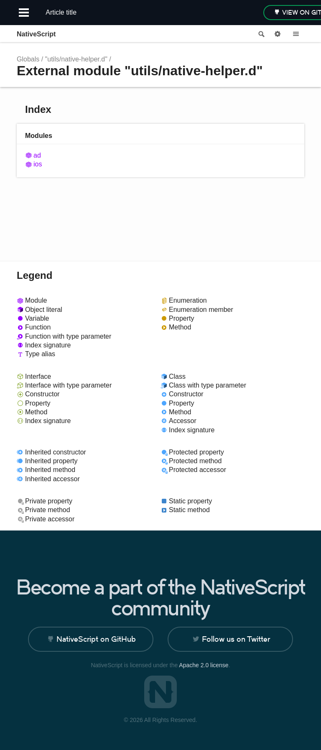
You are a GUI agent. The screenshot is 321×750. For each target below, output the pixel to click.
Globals (28, 59)
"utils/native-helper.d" (76, 59)
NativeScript (36, 34)
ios (37, 164)
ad (37, 155)
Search (260, 34)
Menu (296, 34)
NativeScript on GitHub (96, 639)
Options (277, 34)
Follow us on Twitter (236, 639)
